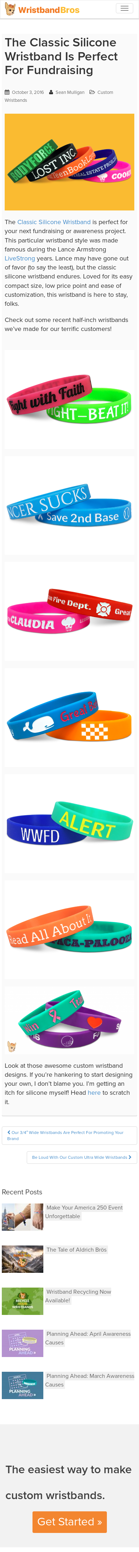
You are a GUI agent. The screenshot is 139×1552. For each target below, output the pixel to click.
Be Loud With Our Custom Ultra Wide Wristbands (82, 1157)
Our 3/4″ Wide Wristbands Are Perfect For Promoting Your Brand (65, 1135)
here (94, 1093)
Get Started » (69, 1522)
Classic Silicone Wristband (54, 222)
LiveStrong (20, 258)
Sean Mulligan (70, 92)
